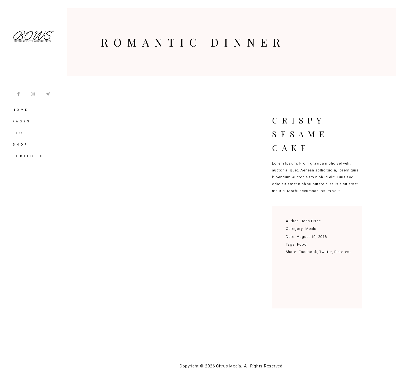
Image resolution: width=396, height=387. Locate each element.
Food (302, 244)
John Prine (310, 221)
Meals (310, 228)
